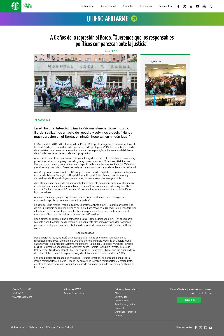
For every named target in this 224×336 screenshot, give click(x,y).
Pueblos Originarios (125, 304)
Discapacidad (122, 300)
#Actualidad (44, 120)
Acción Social (108, 6)
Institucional (88, 6)
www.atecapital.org (22, 296)
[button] (182, 67)
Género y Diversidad (125, 289)
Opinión (119, 315)
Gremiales (128, 6)
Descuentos (165, 6)
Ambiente (120, 308)
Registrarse (189, 299)
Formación (146, 6)
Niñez (118, 293)
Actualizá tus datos (74, 293)
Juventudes (121, 296)
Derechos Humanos (125, 311)
